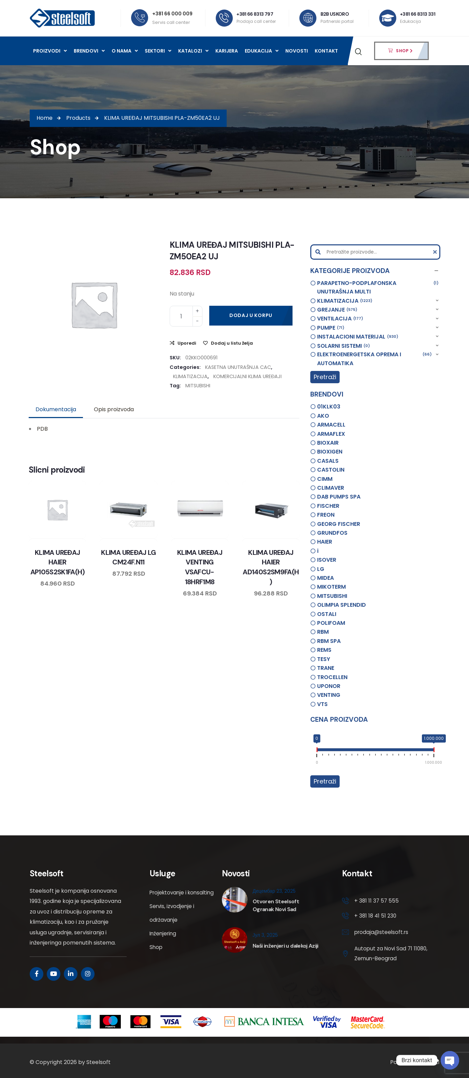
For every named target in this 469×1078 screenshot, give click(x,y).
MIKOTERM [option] (331, 587)
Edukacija (262, 50)
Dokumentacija (55, 409)
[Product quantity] (186, 316)
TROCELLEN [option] (332, 677)
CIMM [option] (324, 479)
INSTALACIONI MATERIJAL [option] (357, 336)
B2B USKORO (335, 14)
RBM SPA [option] (329, 641)
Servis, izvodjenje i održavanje (173, 926)
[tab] (56, 409)
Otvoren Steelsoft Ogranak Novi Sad (276, 905)
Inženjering (164, 947)
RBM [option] (323, 632)
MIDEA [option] (325, 578)
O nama (125, 50)
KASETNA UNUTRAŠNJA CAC (238, 367)
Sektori (158, 50)
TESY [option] (323, 659)
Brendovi (89, 50)
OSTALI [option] (326, 614)
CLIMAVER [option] (330, 488)
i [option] (317, 551)
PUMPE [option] (330, 328)
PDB (42, 429)
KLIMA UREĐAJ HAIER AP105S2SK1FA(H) (57, 562)
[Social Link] (36, 974)
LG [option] (320, 569)
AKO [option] (323, 416)
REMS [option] (324, 650)
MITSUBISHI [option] (332, 596)
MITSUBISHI (197, 385)
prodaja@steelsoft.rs (382, 933)
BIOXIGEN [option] (329, 452)
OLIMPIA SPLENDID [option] (341, 605)
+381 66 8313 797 (255, 14)
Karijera (226, 50)
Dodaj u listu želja (232, 343)
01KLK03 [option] (328, 407)
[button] (375, 271)
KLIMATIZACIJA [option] (344, 301)
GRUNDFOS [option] (332, 533)
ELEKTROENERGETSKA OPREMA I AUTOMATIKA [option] (374, 358)
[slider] (317, 751)
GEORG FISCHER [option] (338, 524)
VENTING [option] (328, 695)
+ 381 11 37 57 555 (377, 901)
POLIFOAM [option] (331, 623)
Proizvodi (50, 50)
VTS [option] (322, 704)
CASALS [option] (328, 461)
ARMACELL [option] (331, 425)
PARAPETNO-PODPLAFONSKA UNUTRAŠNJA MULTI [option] (378, 287)
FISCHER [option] (328, 506)
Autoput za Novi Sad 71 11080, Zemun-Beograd (384, 955)
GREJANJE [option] (337, 309)
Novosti (296, 50)
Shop (156, 961)
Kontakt (326, 50)
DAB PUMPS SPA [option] (338, 497)
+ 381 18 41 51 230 (376, 916)
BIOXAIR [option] (328, 443)
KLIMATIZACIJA (190, 376)
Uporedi (186, 343)
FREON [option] (326, 515)
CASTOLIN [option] (330, 470)
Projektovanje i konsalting (169, 899)
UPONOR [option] (328, 686)
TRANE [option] (325, 668)
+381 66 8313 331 (418, 14)
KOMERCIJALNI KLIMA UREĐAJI (247, 376)
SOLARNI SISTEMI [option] (343, 346)
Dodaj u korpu (250, 315)
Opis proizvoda (114, 409)
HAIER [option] (324, 542)
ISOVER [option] (326, 560)
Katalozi (193, 50)
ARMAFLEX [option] (331, 434)
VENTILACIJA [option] (340, 318)
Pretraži (325, 377)
